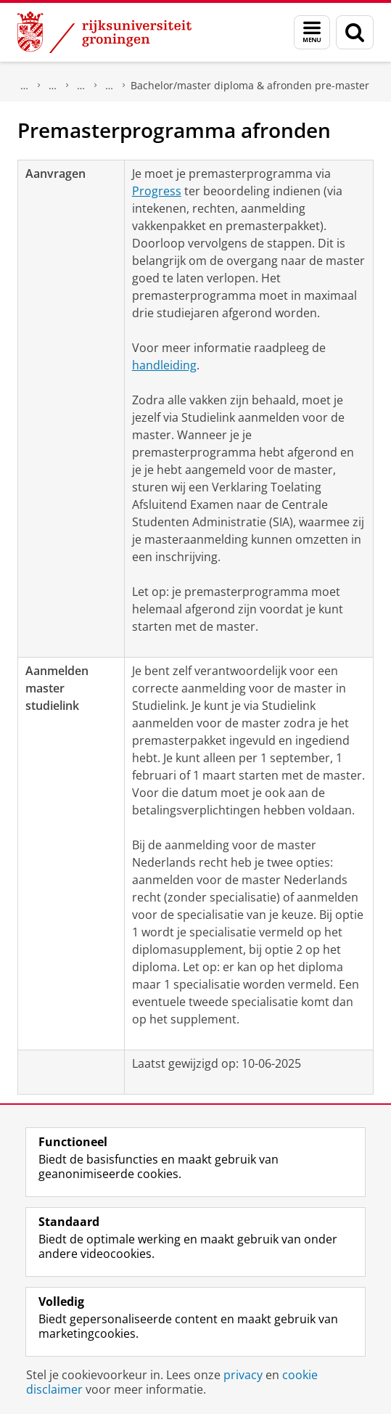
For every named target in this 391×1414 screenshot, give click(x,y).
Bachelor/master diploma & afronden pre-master (250, 85)
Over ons (24, 85)
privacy (243, 1375)
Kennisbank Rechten (81, 85)
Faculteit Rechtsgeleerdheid (53, 85)
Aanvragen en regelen (109, 85)
